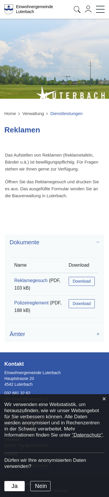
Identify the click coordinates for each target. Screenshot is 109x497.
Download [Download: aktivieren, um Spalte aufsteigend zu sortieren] (79, 265)
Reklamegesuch (31, 280)
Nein (41, 486)
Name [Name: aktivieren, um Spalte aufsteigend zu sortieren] (20, 265)
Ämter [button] (17, 334)
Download (82, 281)
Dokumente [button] (24, 242)
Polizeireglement (31, 302)
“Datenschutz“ (87, 435)
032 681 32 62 (17, 393)
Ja (14, 486)
